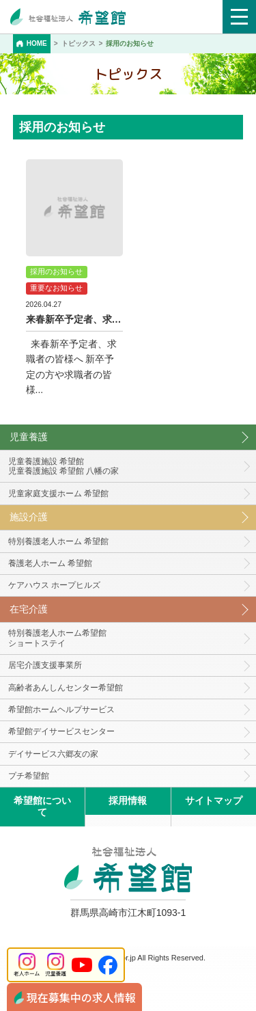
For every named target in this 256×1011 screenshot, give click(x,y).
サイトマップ (213, 800)
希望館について (42, 806)
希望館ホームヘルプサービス (61, 709)
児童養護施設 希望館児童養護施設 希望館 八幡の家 (63, 466)
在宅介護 (29, 609)
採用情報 (128, 800)
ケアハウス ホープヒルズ (54, 585)
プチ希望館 (28, 776)
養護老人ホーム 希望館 (50, 563)
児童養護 (29, 436)
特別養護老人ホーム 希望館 (58, 541)
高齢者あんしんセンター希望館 (65, 687)
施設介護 (29, 516)
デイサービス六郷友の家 (53, 754)
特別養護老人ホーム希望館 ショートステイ (57, 638)
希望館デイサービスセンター (61, 731)
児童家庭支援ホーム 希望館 (58, 493)
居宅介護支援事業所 (45, 665)
